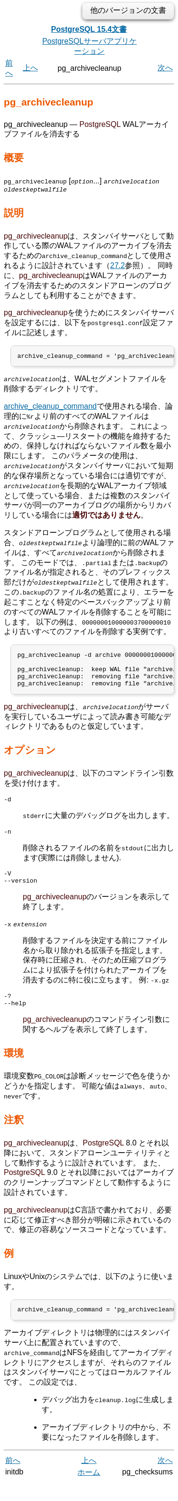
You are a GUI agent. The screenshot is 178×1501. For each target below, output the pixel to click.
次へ (165, 68)
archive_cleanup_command (50, 408)
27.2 (117, 265)
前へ (12, 1478)
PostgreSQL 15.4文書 (89, 29)
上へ (30, 68)
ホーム (88, 1490)
